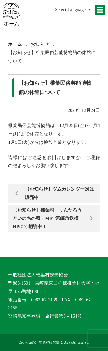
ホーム (15, 44)
